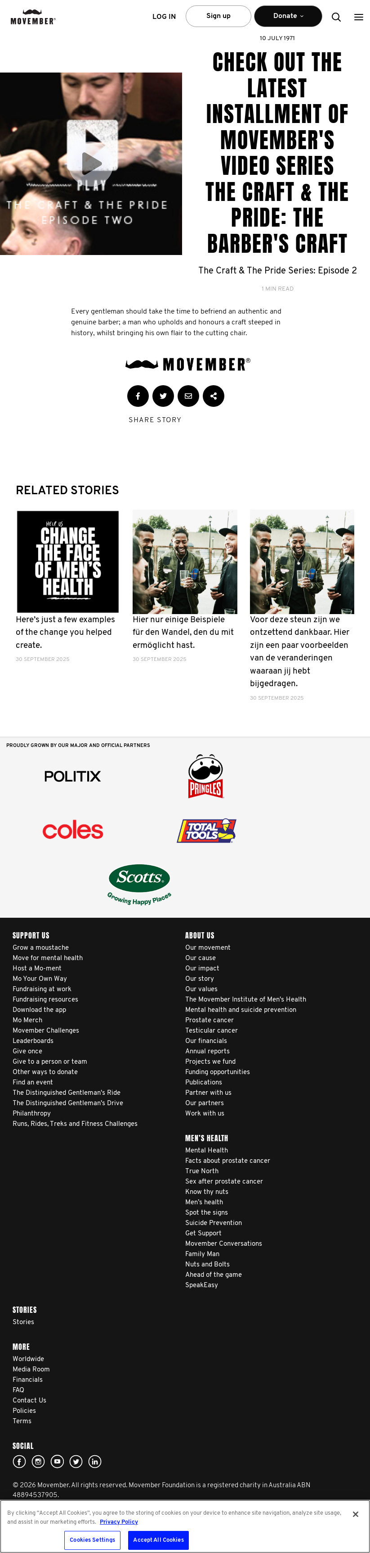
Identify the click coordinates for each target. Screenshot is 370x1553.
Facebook (19, 1461)
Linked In (95, 1461)
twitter (76, 1461)
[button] (359, 17)
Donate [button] (288, 20)
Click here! (38, 1461)
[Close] (356, 1514)
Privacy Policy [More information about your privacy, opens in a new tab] (119, 1522)
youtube (57, 1461)
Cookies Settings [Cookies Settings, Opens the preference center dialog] (92, 1540)
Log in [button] (164, 17)
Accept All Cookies (158, 1540)
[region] (185, 1526)
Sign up (218, 16)
